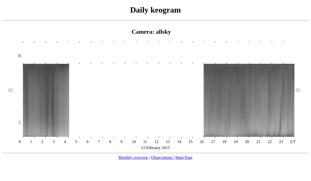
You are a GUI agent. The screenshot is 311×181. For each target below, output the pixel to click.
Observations (162, 157)
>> (297, 89)
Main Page (184, 157)
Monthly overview (133, 157)
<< (10, 89)
